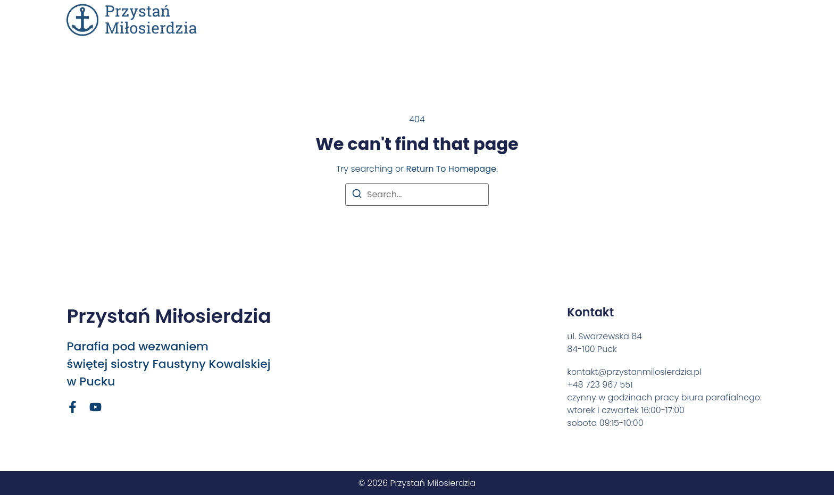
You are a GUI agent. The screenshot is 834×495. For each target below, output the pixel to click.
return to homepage (451, 169)
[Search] (357, 195)
